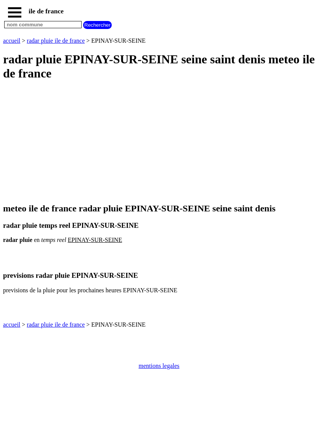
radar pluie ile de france (56, 40)
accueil (11, 40)
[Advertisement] (159, 142)
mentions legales (158, 366)
